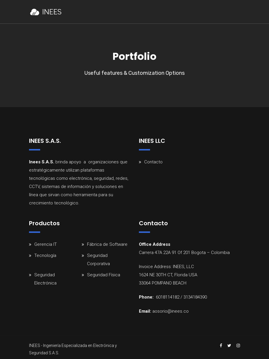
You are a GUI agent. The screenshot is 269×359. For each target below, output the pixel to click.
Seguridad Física (103, 274)
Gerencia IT (45, 244)
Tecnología (45, 255)
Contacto (153, 162)
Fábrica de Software (107, 244)
